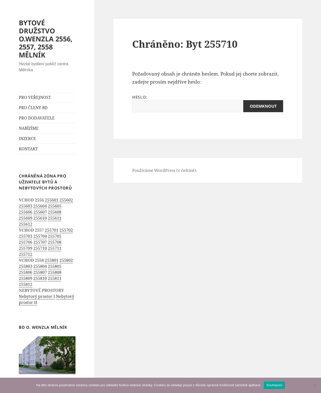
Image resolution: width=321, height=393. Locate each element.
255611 (54, 218)
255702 (66, 230)
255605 (54, 206)
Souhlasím (274, 385)
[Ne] (314, 385)
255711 (54, 248)
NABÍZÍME (29, 128)
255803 (25, 266)
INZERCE (27, 138)
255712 (25, 254)
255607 (40, 212)
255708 (54, 242)
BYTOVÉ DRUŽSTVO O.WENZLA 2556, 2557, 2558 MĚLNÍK (45, 38)
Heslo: (207, 103)
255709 (25, 248)
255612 (25, 224)
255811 (54, 278)
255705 (54, 236)
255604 (40, 206)
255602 (66, 200)
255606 (25, 212)
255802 (66, 260)
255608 (54, 212)
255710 (40, 248)
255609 (25, 218)
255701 (51, 230)
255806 (25, 272)
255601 (51, 200)
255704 (40, 236)
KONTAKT (28, 149)
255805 (54, 266)
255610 (40, 218)
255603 (25, 206)
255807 (40, 272)
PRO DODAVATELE (37, 118)
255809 (25, 278)
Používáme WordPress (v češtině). (164, 170)
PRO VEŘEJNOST (35, 97)
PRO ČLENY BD (33, 107)
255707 (40, 242)
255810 (40, 278)
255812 (25, 284)
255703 (25, 236)
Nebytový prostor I (37, 296)
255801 (51, 260)
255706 (25, 242)
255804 (40, 266)
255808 (54, 272)
